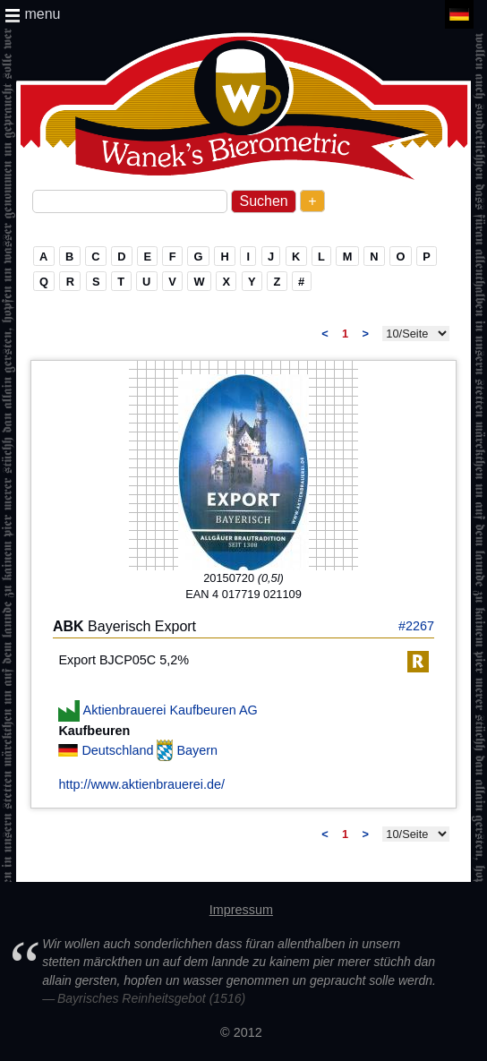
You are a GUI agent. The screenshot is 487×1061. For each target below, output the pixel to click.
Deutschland (119, 750)
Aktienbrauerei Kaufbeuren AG (170, 709)
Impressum (241, 910)
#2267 (416, 626)
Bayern (197, 750)
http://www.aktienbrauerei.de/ (141, 784)
